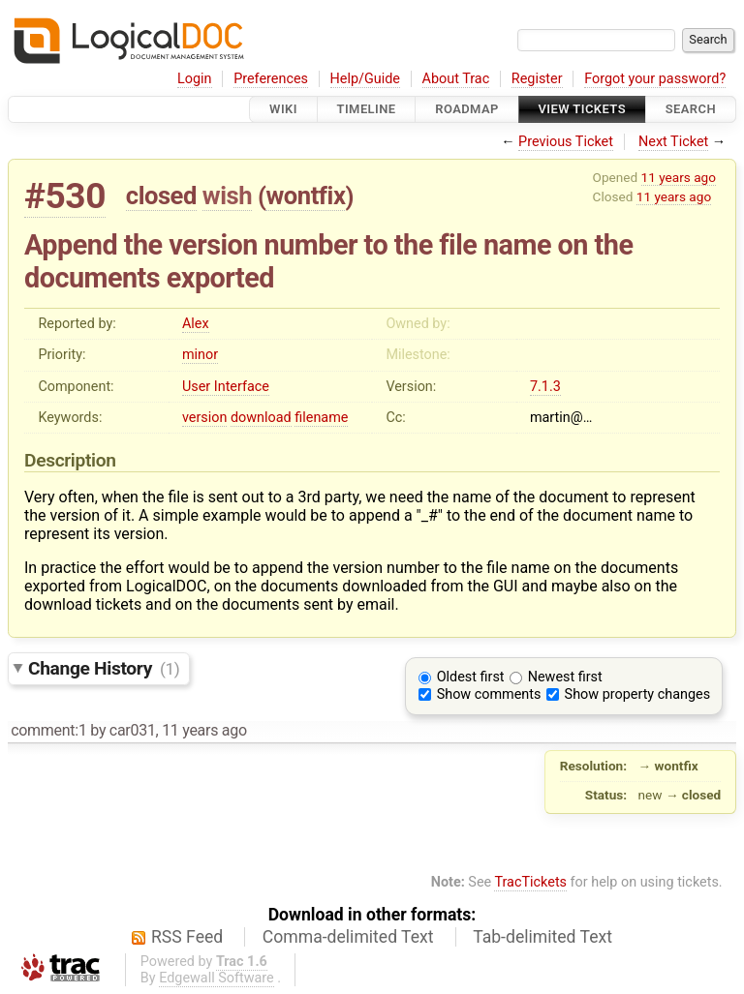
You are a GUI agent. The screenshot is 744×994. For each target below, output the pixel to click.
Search (691, 109)
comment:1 (48, 730)
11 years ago (678, 177)
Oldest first (471, 677)
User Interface (225, 386)
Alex (195, 324)
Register (537, 79)
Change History (103, 668)
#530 (65, 196)
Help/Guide (365, 79)
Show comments (489, 694)
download (261, 417)
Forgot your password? (655, 79)
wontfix (305, 195)
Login (194, 79)
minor (200, 354)
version (204, 417)
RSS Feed (187, 937)
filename (321, 417)
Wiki (283, 109)
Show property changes (637, 694)
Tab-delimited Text (542, 937)
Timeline (366, 109)
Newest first (565, 677)
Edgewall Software (216, 978)
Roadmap (467, 109)
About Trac (456, 79)
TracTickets (530, 882)
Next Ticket (673, 142)
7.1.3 (545, 386)
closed (161, 195)
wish (227, 195)
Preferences (270, 79)
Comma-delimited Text (348, 937)
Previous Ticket (565, 142)
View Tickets (582, 109)
